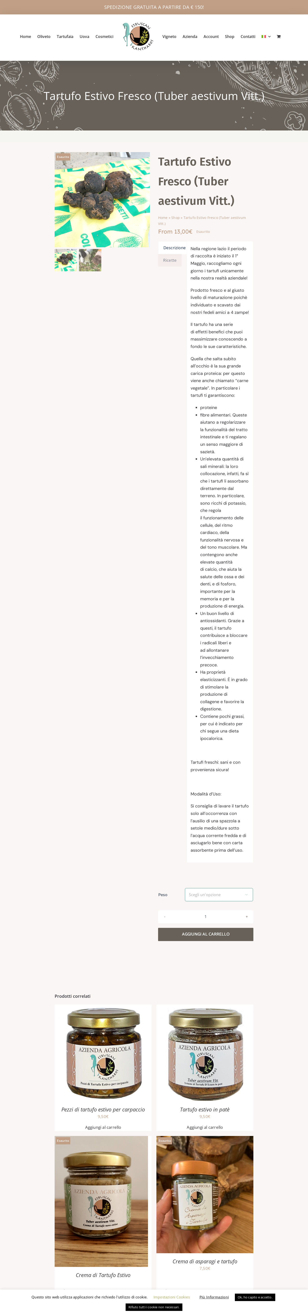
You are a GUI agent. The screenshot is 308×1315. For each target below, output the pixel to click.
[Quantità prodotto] (205, 936)
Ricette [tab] (170, 280)
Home (163, 238)
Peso (162, 914)
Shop (175, 238)
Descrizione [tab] (174, 268)
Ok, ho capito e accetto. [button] (255, 1297)
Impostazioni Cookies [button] (172, 1297)
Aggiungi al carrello (206, 954)
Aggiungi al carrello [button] (103, 1147)
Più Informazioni (214, 1297)
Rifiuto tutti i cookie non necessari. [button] (153, 1307)
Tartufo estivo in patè (205, 1129)
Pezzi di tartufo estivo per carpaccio (103, 1129)
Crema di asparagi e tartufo (205, 1281)
